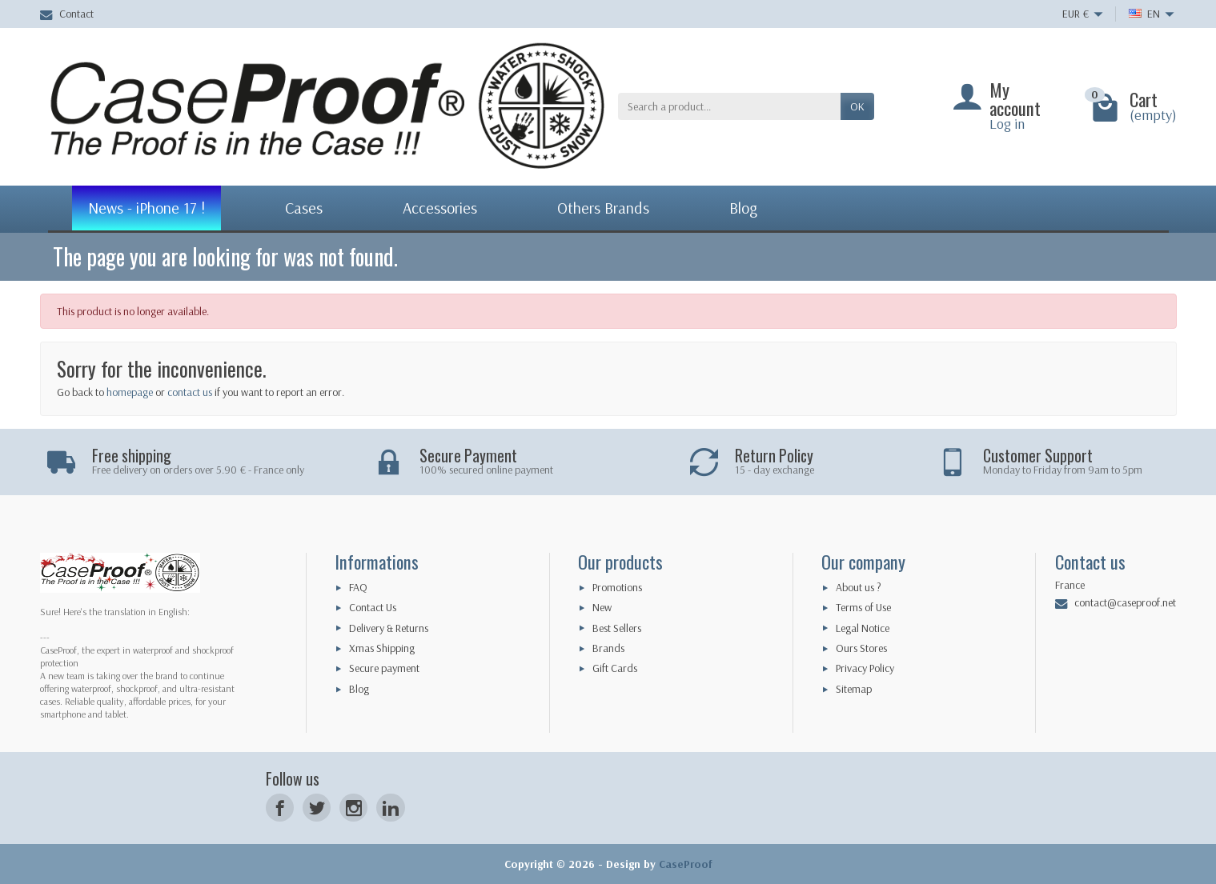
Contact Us (372, 607)
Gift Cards (614, 668)
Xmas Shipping (382, 648)
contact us (189, 392)
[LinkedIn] (390, 808)
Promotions (617, 587)
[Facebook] (280, 808)
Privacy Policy (865, 668)
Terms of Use (863, 607)
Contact (67, 13)
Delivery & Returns (388, 628)
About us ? (858, 587)
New (602, 607)
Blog (359, 689)
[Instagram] (353, 808)
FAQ (358, 587)
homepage (129, 392)
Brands (608, 648)
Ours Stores (861, 648)
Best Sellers (616, 628)
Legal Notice (862, 628)
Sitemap (854, 689)
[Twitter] (317, 808)
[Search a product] (729, 106)
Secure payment (384, 668)
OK (857, 106)
